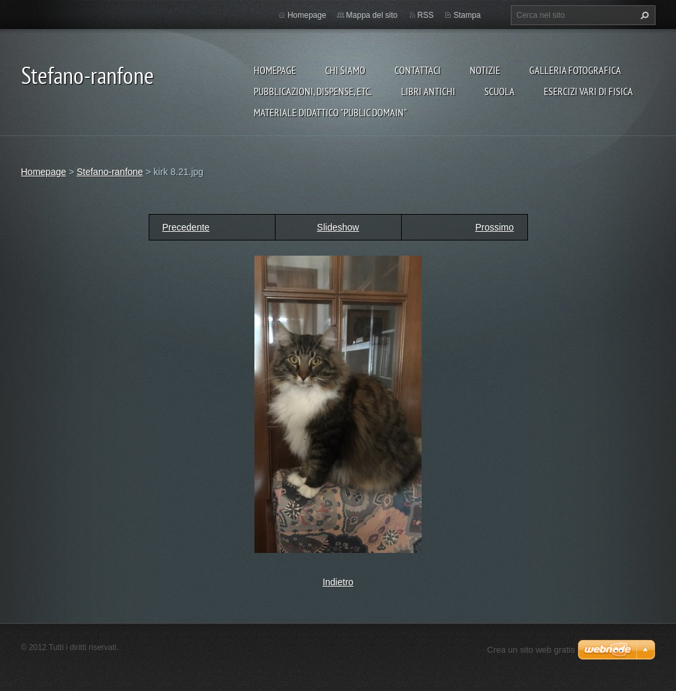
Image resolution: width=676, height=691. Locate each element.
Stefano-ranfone (110, 171)
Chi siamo (345, 70)
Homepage (275, 70)
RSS (426, 15)
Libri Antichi (428, 91)
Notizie (485, 70)
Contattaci (417, 70)
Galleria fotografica (575, 70)
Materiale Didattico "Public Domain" (330, 112)
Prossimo (494, 227)
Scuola (499, 91)
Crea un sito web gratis (531, 650)
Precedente (186, 227)
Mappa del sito (372, 15)
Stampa (466, 15)
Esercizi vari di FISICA (588, 91)
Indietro (338, 582)
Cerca (643, 15)
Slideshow (338, 227)
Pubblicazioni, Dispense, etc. (313, 91)
